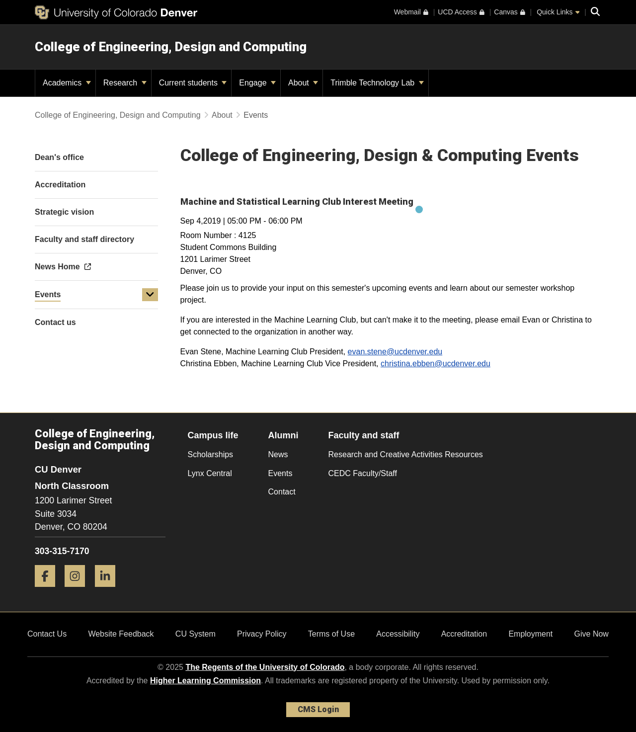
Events (48, 294)
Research (125, 83)
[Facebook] (49, 590)
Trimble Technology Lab (376, 83)
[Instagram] (78, 590)
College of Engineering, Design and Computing (171, 46)
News (278, 454)
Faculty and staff (363, 435)
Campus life (213, 435)
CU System (195, 634)
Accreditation (464, 634)
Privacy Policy (262, 634)
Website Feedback (121, 634)
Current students (193, 83)
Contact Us (47, 634)
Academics (67, 83)
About (303, 83)
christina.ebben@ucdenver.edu (435, 363)
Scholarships (211, 454)
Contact (282, 492)
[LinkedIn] (109, 590)
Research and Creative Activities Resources (405, 454)
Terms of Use (331, 634)
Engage (257, 83)
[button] (150, 294)
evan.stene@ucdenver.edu (395, 351)
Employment (530, 634)
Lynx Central (210, 473)
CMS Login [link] (318, 709)
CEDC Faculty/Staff (362, 473)
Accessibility (397, 634)
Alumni (283, 435)
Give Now (591, 634)
